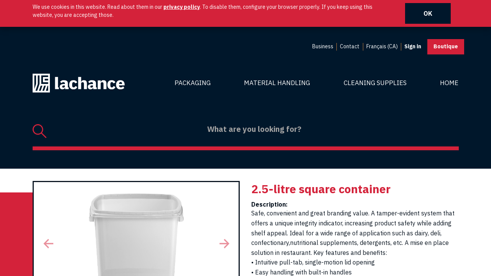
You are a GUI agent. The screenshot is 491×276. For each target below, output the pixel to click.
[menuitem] (322, 47)
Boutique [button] (445, 46)
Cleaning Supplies (375, 83)
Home (449, 83)
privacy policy (181, 6)
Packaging (193, 83)
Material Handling (277, 83)
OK (427, 13)
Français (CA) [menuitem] (382, 46)
